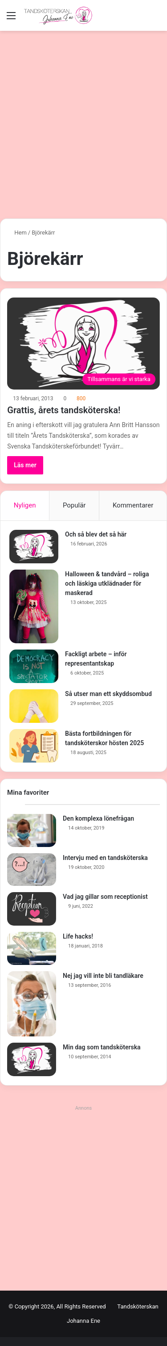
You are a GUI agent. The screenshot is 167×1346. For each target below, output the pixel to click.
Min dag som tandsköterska (102, 1047)
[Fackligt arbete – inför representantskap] (33, 666)
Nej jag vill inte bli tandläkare (103, 975)
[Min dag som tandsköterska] (31, 1059)
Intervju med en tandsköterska (105, 857)
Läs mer (25, 465)
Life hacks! (78, 936)
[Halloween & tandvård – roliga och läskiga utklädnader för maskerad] (33, 606)
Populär (74, 505)
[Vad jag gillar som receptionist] (31, 909)
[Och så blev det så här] (33, 546)
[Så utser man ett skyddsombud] (33, 706)
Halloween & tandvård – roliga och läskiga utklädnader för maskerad (107, 583)
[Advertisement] (83, 128)
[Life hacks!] (31, 948)
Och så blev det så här (95, 534)
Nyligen (25, 505)
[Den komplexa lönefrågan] (31, 830)
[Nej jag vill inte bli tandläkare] (31, 1003)
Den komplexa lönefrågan (98, 818)
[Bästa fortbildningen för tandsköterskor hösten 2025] (33, 746)
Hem (17, 232)
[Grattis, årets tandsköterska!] (83, 344)
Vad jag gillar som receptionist (105, 896)
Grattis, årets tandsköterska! (63, 410)
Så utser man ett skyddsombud (108, 693)
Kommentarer (133, 505)
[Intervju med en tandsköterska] (31, 869)
